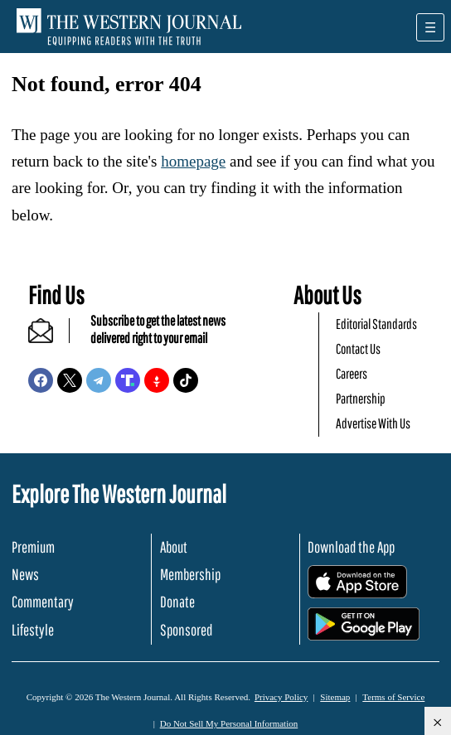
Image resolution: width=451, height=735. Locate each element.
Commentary (43, 601)
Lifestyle (33, 630)
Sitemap (335, 697)
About (173, 547)
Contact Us (358, 348)
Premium (33, 547)
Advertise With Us (373, 423)
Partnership (361, 398)
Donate (177, 601)
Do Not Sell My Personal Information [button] (229, 723)
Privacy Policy (281, 697)
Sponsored (186, 630)
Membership (190, 574)
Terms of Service (393, 697)
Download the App (351, 547)
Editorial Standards (376, 323)
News (25, 574)
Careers (351, 373)
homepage (193, 161)
